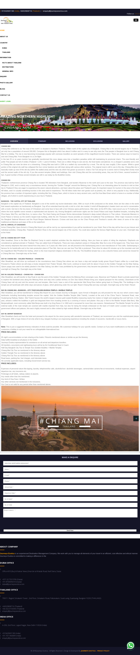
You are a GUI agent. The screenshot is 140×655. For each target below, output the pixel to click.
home (2, 119)
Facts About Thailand (11, 63)
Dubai (4, 48)
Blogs (2, 89)
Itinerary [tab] (42, 141)
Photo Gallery (6, 83)
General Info (7, 71)
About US (4, 36)
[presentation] (19, 523)
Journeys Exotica (88, 651)
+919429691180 (7, 11)
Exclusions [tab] (98, 141)
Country (3, 43)
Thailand (6, 52)
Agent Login (5, 101)
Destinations (8, 67)
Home (2, 30)
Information (5, 57)
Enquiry (3, 76)
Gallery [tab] (126, 141)
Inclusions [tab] (70, 141)
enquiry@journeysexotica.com (55, 11)
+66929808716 (26, 11)
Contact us (5, 95)
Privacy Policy (103, 651)
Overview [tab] (14, 141)
